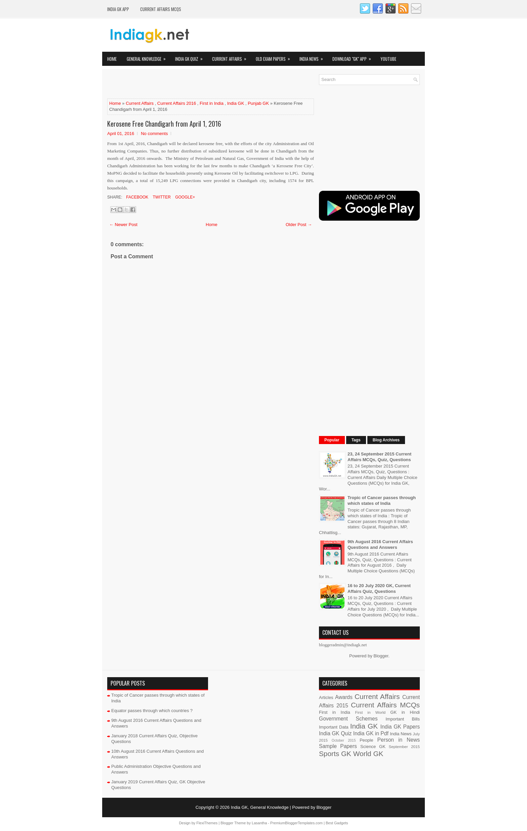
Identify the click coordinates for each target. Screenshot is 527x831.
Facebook (136, 197)
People (366, 740)
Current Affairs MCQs (160, 9)
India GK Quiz (191, 57)
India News (313, 57)
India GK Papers (400, 727)
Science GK (373, 746)
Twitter (161, 197)
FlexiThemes (206, 823)
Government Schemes (348, 718)
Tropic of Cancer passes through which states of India (382, 500)
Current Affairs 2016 (176, 103)
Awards (344, 697)
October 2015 (344, 740)
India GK (235, 103)
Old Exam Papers (275, 57)
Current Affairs (231, 57)
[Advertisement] (186, 84)
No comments (154, 133)
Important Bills (403, 718)
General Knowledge (148, 57)
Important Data (334, 727)
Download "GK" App (353, 57)
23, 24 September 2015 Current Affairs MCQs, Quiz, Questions (379, 456)
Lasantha (259, 823)
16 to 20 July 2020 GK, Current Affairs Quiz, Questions (379, 588)
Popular (331, 440)
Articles (326, 697)
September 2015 (404, 746)
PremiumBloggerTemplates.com (296, 823)
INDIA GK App (118, 9)
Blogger (380, 655)
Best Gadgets (337, 823)
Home (112, 58)
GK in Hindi (405, 712)
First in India (212, 103)
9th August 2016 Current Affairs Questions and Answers (380, 544)
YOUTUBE (388, 58)
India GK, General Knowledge (260, 807)
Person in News (398, 740)
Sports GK (335, 753)
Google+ (184, 197)
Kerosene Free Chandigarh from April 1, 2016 (164, 123)
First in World (370, 712)
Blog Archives (386, 440)
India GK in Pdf (371, 733)
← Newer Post (123, 224)
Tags (356, 440)
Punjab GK (258, 103)
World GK (368, 753)
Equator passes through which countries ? (152, 710)
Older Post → (299, 224)
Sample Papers (338, 746)
